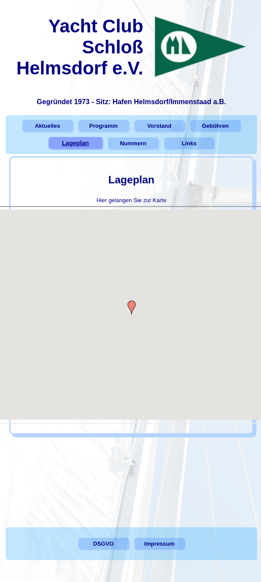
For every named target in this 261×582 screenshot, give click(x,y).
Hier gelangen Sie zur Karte (132, 199)
